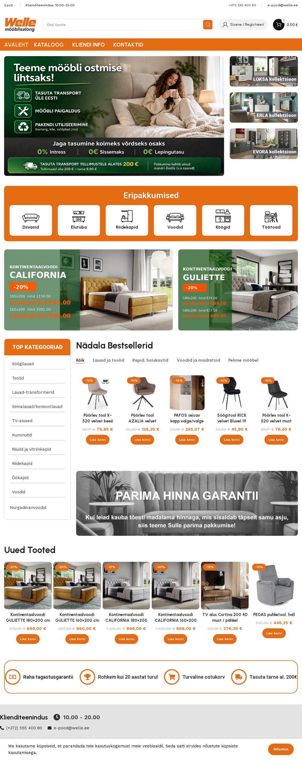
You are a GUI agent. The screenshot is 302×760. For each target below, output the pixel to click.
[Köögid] (223, 215)
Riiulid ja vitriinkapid (31, 449)
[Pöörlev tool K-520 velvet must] (276, 392)
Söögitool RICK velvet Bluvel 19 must (231, 421)
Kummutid (22, 435)
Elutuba (79, 227)
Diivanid (30, 227)
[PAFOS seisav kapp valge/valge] (187, 392)
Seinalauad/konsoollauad (37, 406)
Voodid (175, 227)
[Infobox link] (283, 5)
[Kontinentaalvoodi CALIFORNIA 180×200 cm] (126, 585)
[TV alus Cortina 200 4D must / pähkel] (225, 585)
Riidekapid (127, 227)
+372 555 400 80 (242, 5)
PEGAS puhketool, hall (274, 614)
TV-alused (22, 420)
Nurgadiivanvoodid (28, 507)
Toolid (18, 378)
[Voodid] (175, 215)
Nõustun (281, 749)
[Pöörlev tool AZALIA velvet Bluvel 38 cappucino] (142, 392)
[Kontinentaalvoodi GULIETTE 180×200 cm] (28, 585)
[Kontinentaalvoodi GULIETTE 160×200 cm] (77, 585)
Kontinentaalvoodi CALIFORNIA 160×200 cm (176, 620)
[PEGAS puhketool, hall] (274, 585)
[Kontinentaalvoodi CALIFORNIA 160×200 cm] (175, 585)
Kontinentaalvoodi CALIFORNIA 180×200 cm (126, 620)
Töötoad (271, 227)
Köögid (223, 227)
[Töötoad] (271, 215)
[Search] (128, 24)
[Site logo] (20, 24)
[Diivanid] (31, 215)
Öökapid (20, 477)
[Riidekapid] (127, 215)
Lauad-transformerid (33, 392)
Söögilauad (23, 363)
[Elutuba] (79, 215)
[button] (98, 440)
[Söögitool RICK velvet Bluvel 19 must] (231, 392)
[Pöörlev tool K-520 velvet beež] (97, 392)
